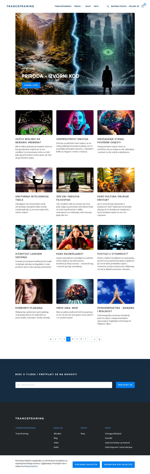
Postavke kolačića (86, 464)
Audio (56, 447)
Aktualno (57, 433)
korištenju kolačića (30, 466)
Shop (88, 6)
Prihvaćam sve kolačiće (118, 464)
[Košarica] (143, 6)
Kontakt (108, 438)
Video (56, 443)
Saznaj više (31, 85)
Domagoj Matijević (113, 433)
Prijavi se (134, 6)
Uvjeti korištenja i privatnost (117, 443)
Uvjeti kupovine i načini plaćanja (118, 447)
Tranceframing (63, 6)
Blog (56, 438)
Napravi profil (119, 6)
